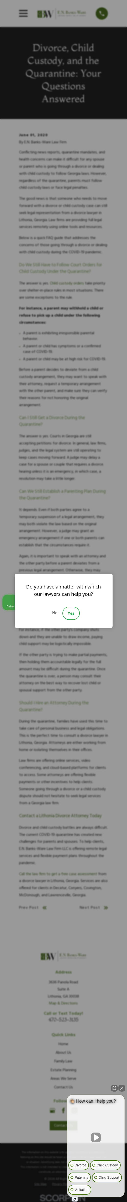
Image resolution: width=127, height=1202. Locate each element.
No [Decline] (55, 612)
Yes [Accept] (71, 613)
